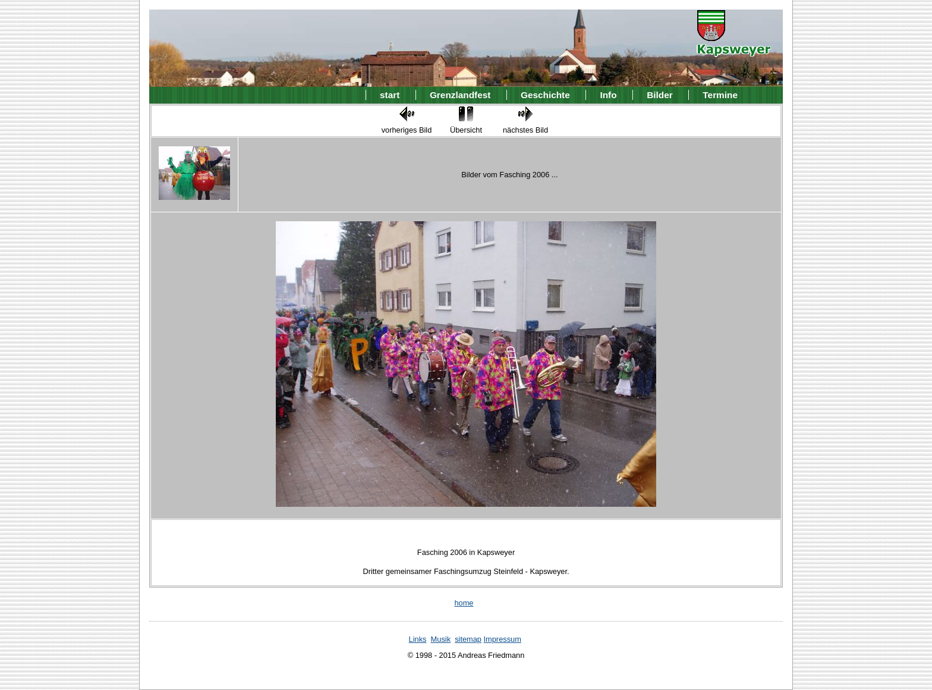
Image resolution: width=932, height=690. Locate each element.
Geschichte (545, 95)
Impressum (502, 639)
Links (418, 639)
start (389, 95)
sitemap (468, 639)
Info (608, 95)
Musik (441, 639)
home (463, 602)
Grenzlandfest (460, 95)
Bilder (660, 95)
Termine (720, 95)
